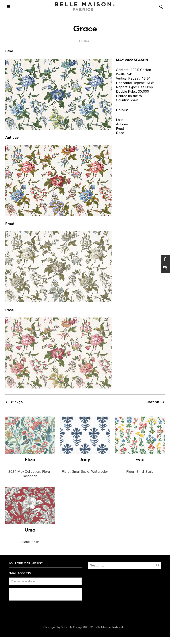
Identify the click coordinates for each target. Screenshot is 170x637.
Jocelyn (153, 402)
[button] (9, 6)
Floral (85, 41)
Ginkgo (17, 402)
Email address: (20, 573)
